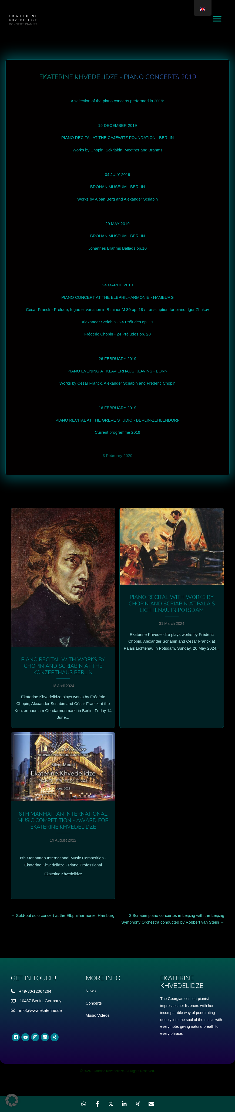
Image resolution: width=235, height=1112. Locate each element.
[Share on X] (110, 1104)
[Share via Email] (151, 1104)
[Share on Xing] (137, 1104)
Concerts (94, 1003)
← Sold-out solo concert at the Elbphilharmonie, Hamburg (63, 915)
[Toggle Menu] (217, 18)
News (91, 990)
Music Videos (98, 1015)
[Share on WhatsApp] (83, 1104)
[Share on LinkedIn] (124, 1104)
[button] (12, 1100)
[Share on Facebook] (97, 1104)
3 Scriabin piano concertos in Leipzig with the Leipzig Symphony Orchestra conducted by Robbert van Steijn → (172, 919)
